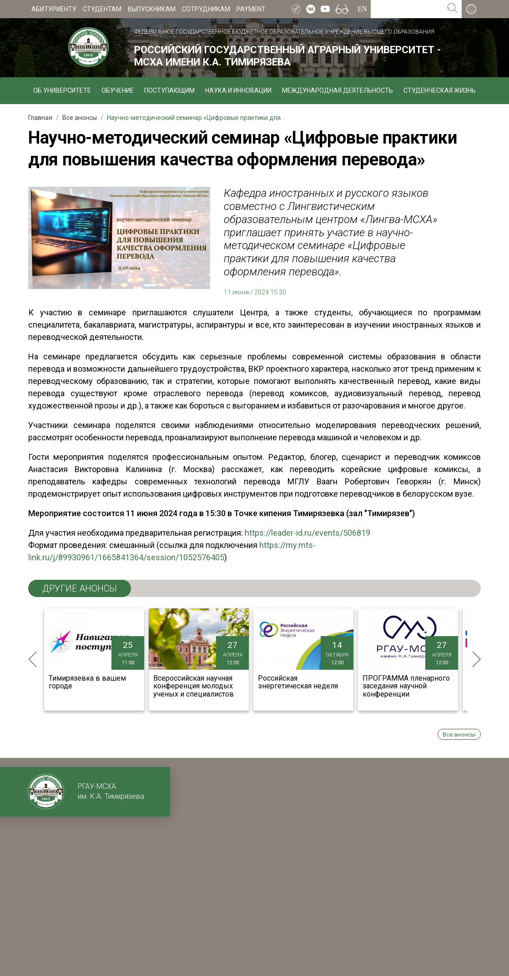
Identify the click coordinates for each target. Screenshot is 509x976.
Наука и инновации (238, 90)
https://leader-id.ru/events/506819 (307, 533)
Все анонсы (459, 734)
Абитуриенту (53, 9)
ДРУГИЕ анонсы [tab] (79, 588)
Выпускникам (152, 9)
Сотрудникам (206, 9)
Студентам (102, 9)
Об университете (62, 90)
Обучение (117, 90)
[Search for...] (407, 9)
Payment (251, 9)
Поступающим (169, 90)
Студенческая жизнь (439, 90)
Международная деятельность (337, 90)
